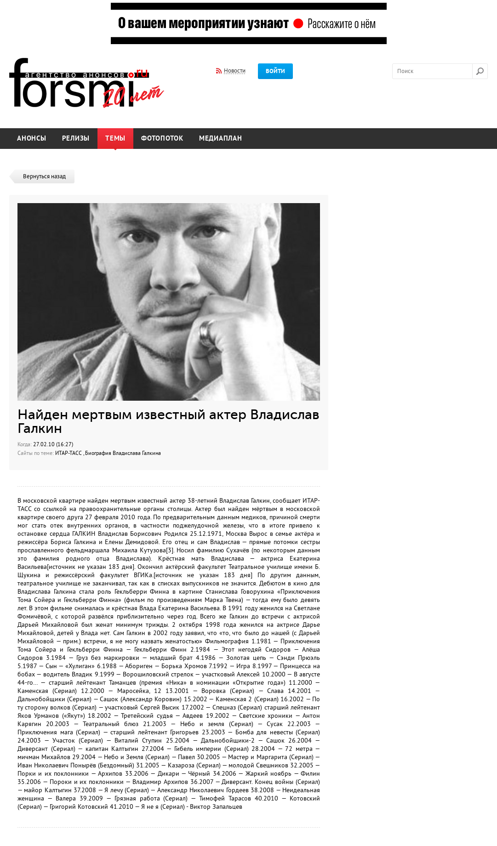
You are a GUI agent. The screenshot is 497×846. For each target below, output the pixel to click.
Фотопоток (162, 138)
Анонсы (31, 138)
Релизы (76, 138)
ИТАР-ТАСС (69, 453)
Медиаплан (220, 138)
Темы (115, 138)
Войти (275, 71)
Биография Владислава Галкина (123, 453)
